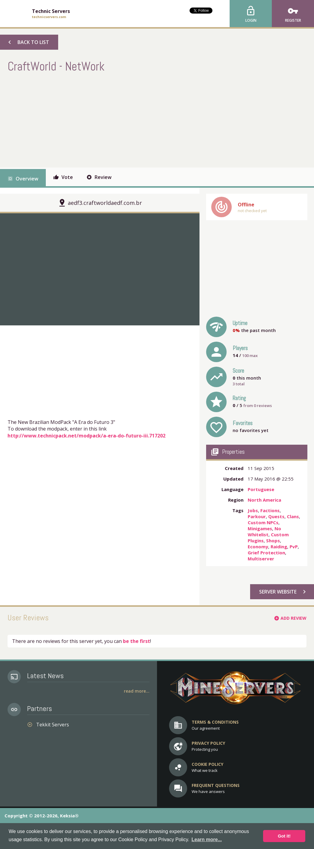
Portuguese (261, 489)
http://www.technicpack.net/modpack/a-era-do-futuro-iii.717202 (86, 435)
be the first (136, 641)
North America (264, 500)
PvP (294, 547)
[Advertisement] (117, 119)
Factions (270, 510)
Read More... (136, 691)
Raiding (279, 547)
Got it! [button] (284, 836)
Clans (293, 516)
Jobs (253, 510)
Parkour (257, 516)
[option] (99, 269)
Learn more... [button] (207, 839)
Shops (273, 540)
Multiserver (261, 559)
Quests (276, 516)
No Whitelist (264, 531)
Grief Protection (266, 553)
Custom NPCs (263, 522)
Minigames (260, 528)
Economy (258, 547)
